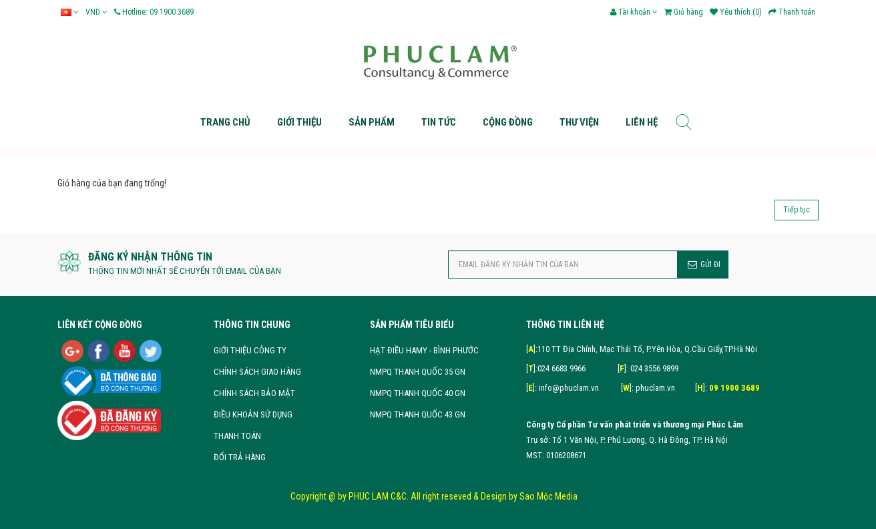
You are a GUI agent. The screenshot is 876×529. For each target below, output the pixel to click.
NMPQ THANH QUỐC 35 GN (417, 372)
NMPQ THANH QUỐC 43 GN (417, 414)
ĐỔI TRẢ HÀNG (240, 457)
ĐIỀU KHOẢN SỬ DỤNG (253, 414)
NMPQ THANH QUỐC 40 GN (417, 393)
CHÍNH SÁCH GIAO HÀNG (257, 372)
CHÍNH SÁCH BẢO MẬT (254, 393)
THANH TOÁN (237, 436)
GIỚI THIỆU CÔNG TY (250, 350)
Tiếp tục (796, 209)
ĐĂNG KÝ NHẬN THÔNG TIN (150, 256)
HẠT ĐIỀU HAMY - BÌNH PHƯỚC (424, 350)
